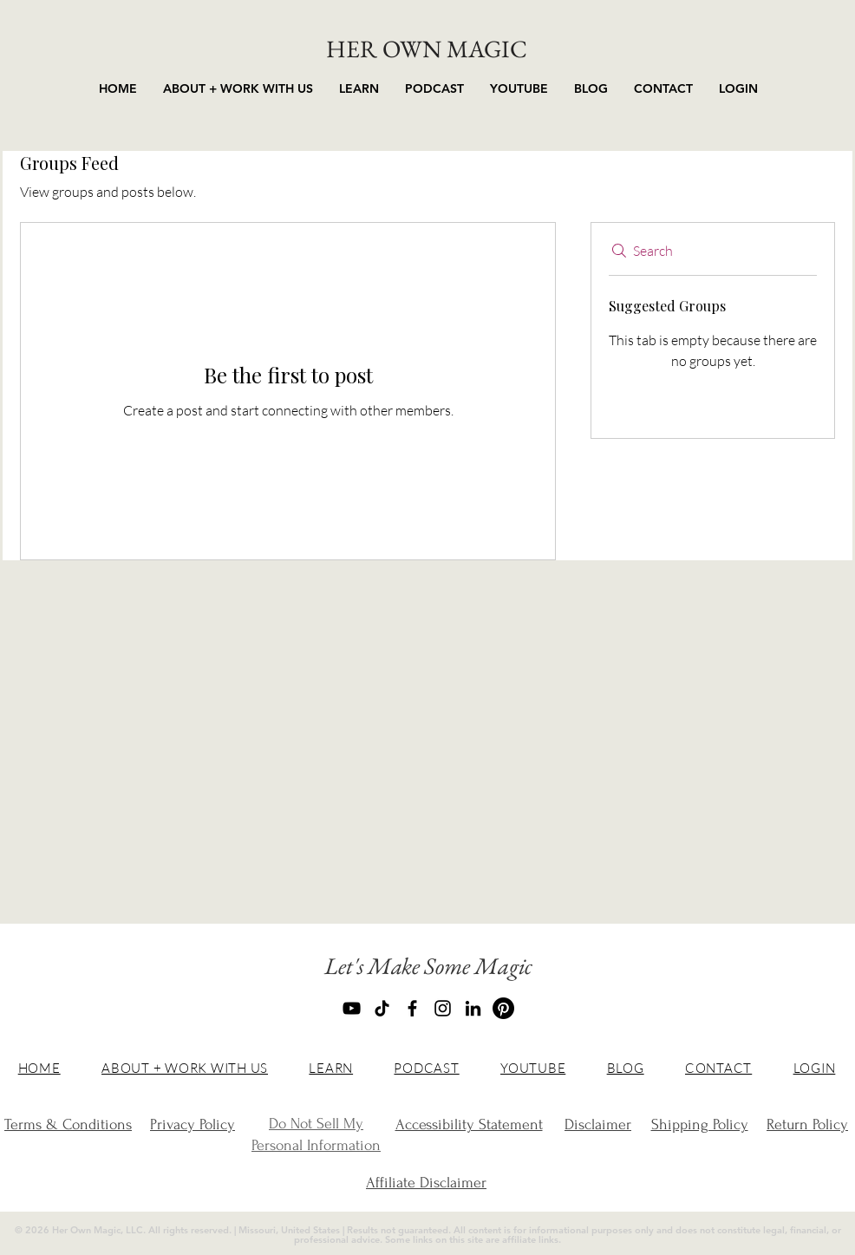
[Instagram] (443, 1008)
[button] (359, 89)
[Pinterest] (503, 1008)
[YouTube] (351, 1008)
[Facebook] (412, 1008)
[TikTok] (382, 1008)
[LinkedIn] (473, 1008)
